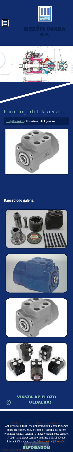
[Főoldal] (45, 13)
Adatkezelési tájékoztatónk (51, 441)
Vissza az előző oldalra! (36, 399)
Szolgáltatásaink (15, 121)
